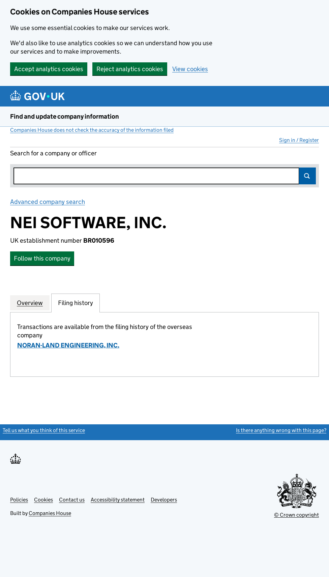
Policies (19, 499)
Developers (164, 499)
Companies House (50, 513)
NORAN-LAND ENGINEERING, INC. (68, 345)
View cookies (190, 69)
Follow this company (42, 258)
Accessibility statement (118, 499)
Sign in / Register (299, 140)
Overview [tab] (30, 303)
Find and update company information (64, 116)
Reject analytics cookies (129, 69)
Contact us (72, 499)
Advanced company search (47, 202)
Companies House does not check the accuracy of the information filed (92, 130)
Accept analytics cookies (48, 69)
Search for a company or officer (53, 153)
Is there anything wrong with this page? (281, 430)
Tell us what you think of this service (44, 430)
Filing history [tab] (75, 303)
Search (307, 176)
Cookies (43, 499)
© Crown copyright (296, 515)
